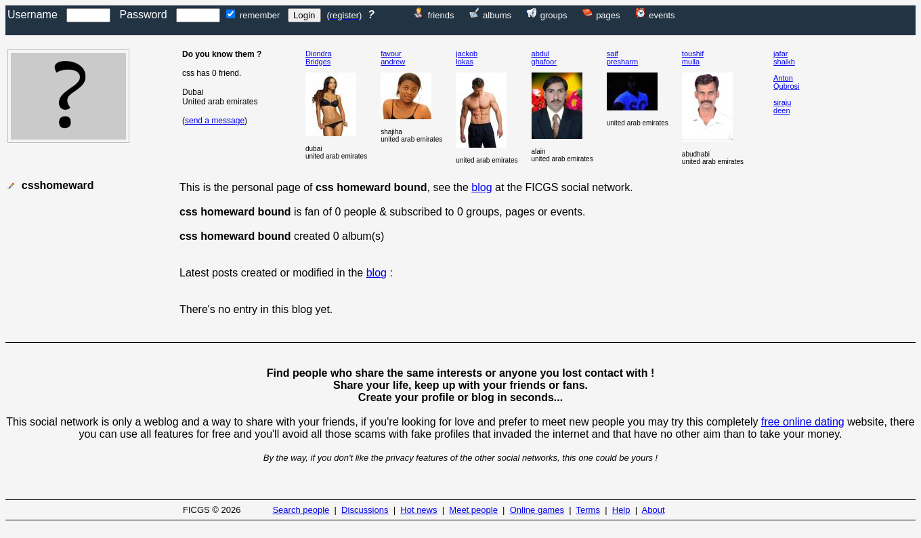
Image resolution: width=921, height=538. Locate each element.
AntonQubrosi (786, 82)
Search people (300, 510)
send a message (214, 120)
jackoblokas (466, 57)
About (653, 510)
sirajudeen (782, 106)
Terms (588, 510)
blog (481, 187)
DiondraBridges (318, 57)
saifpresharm (622, 57)
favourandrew (393, 57)
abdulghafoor (544, 57)
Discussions (364, 510)
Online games (537, 510)
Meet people (473, 510)
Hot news (418, 510)
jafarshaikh (784, 57)
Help (621, 510)
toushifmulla (693, 57)
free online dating (802, 422)
